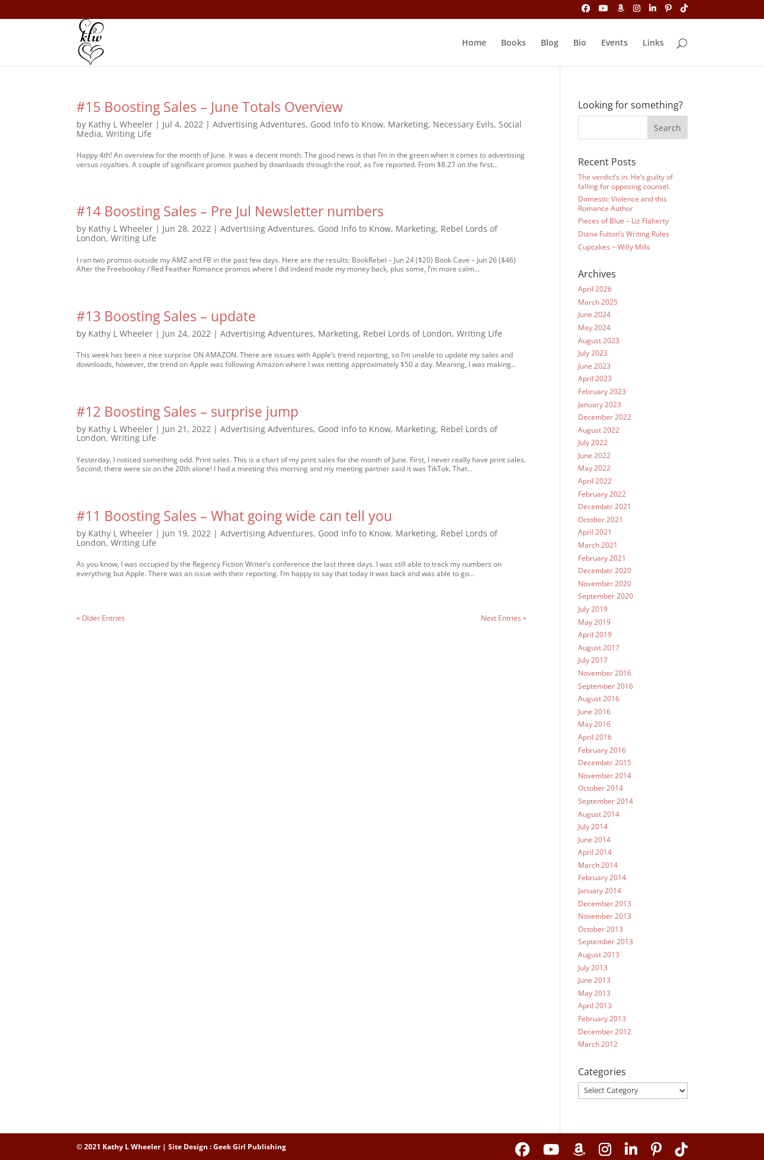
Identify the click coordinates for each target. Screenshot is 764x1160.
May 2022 (594, 468)
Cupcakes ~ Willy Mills (614, 247)
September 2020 (605, 596)
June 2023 (594, 366)
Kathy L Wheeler (120, 124)
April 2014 (595, 852)
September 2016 (605, 686)
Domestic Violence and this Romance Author (622, 203)
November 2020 (604, 584)
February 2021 (602, 558)
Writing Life (129, 133)
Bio (579, 43)
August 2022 (598, 430)
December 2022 (604, 417)
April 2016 (595, 737)
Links (653, 43)
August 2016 (598, 699)
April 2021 (595, 532)
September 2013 (605, 942)
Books (513, 43)
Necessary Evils (463, 124)
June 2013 (594, 980)
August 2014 (598, 814)
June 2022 (594, 455)
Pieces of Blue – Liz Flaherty (623, 221)
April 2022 (595, 481)
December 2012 (604, 1032)
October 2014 (600, 788)
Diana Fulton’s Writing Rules (623, 234)
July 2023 (593, 353)
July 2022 (593, 442)
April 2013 (595, 1006)
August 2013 (598, 955)
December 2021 (604, 506)
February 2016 (602, 750)
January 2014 (599, 891)
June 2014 (594, 840)
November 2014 (604, 776)
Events (614, 43)
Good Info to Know (346, 124)
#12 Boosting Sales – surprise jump (187, 411)
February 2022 (602, 494)
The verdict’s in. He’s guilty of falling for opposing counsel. (625, 181)
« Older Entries (100, 618)
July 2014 (593, 827)
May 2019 (594, 622)
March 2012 (598, 1044)
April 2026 (595, 289)
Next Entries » (504, 618)
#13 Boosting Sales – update (166, 315)
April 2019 (595, 634)
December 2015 (604, 763)
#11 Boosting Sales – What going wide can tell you (234, 515)
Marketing (408, 124)
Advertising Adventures (259, 124)
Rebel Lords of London (407, 333)
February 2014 (602, 878)
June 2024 (594, 314)
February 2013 (602, 1019)
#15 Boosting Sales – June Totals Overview (209, 106)
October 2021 (600, 520)
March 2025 (598, 302)
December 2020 (604, 570)
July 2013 (593, 968)
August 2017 (598, 648)
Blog (549, 43)
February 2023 (602, 391)
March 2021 (598, 545)
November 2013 (604, 916)
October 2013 (600, 929)
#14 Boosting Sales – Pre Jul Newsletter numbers (230, 211)
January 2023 (599, 405)
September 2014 (605, 801)
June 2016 (594, 712)
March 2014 (598, 865)
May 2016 (594, 724)
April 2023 (595, 378)
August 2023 (598, 340)
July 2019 (593, 609)
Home (474, 43)
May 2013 (594, 993)
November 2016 (604, 673)
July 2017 (593, 660)
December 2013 (604, 904)
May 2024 (594, 327)
